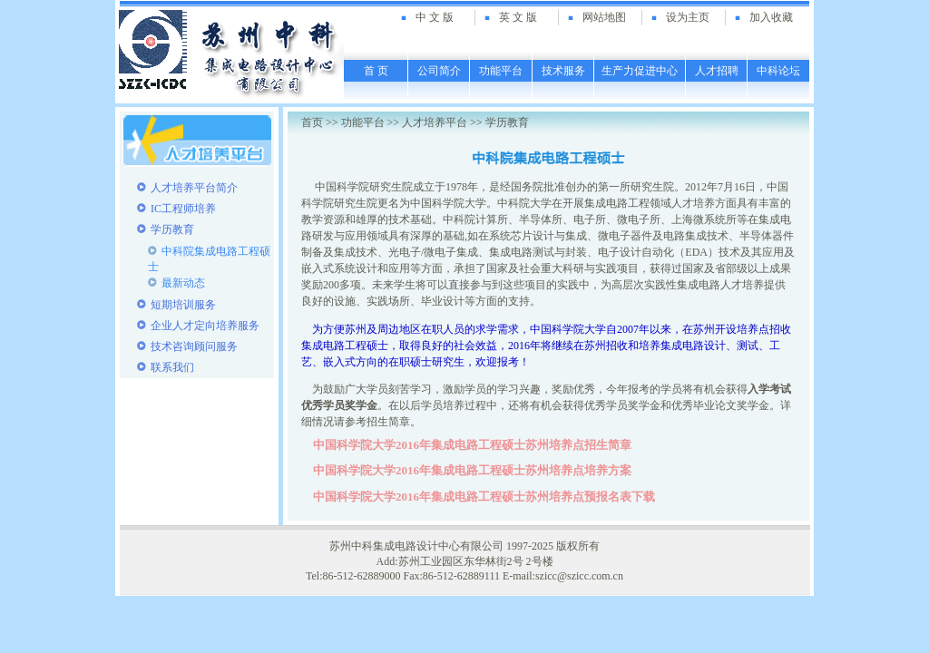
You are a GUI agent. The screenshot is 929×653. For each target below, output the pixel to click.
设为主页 (687, 17)
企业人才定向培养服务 (205, 325)
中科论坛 (778, 70)
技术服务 (563, 70)
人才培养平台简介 (194, 187)
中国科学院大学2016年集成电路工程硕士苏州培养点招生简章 (472, 445)
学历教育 (507, 122)
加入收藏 (771, 17)
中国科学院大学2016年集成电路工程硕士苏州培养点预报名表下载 (484, 496)
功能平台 (501, 70)
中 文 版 (435, 17)
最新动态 (183, 283)
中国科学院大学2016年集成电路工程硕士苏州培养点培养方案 (472, 470)
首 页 (376, 70)
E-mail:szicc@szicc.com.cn (563, 576)
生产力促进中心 (639, 70)
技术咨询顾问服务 (194, 346)
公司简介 (439, 70)
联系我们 (172, 367)
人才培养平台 (434, 122)
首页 (312, 122)
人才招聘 (716, 70)
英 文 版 (518, 17)
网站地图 (604, 17)
